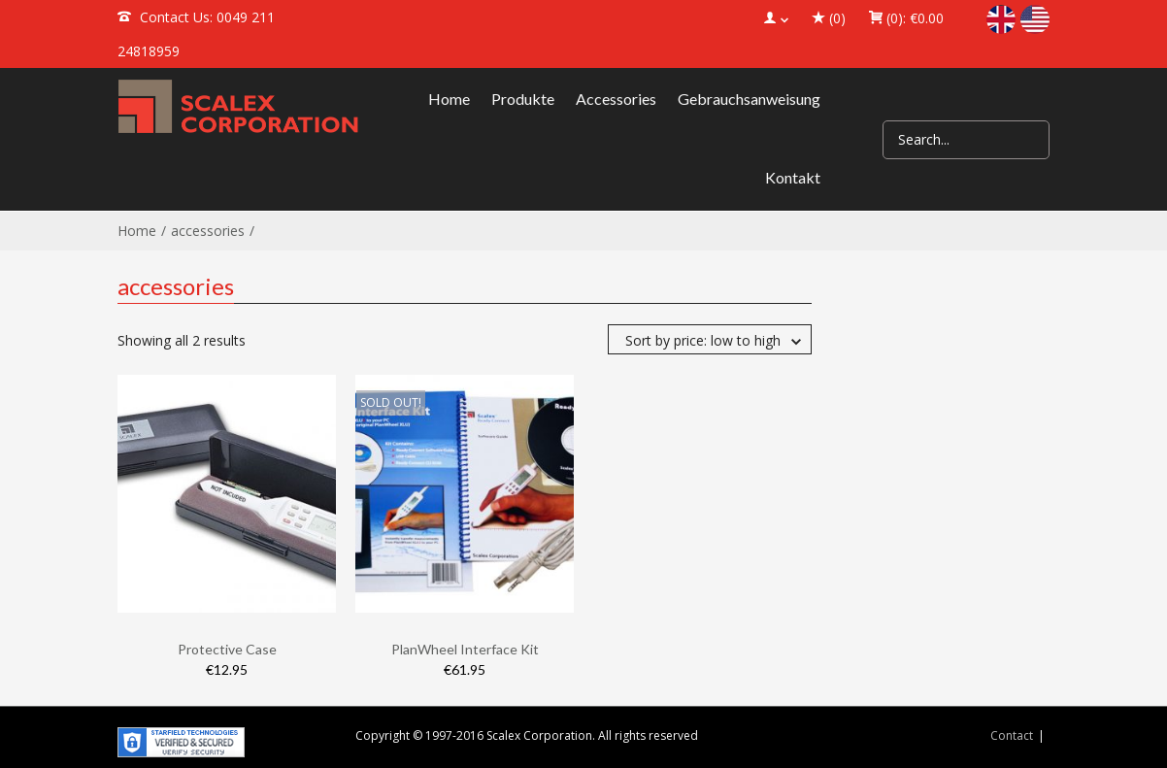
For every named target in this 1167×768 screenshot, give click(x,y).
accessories (208, 230)
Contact (1011, 735)
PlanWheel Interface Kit (465, 649)
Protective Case (227, 649)
